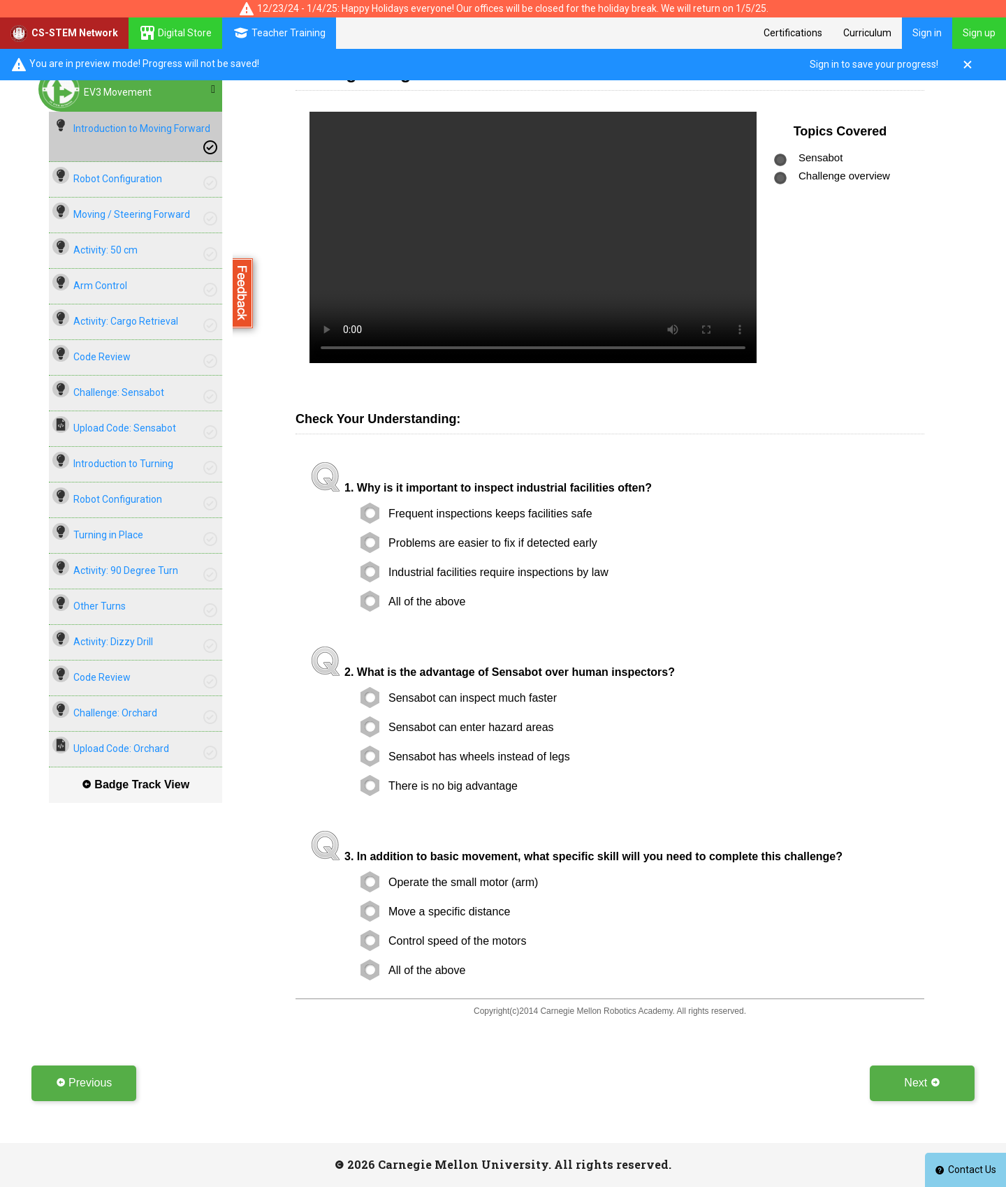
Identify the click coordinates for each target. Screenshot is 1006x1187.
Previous (84, 1083)
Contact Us (965, 1169)
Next (922, 1083)
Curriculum (867, 32)
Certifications (793, 32)
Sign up (979, 32)
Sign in (927, 32)
